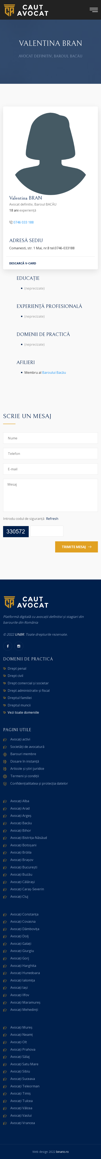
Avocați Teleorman (24, 1086)
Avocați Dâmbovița (24, 929)
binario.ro (62, 1152)
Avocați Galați (20, 943)
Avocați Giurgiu (22, 950)
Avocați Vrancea (22, 1123)
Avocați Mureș (21, 1027)
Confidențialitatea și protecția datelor (39, 783)
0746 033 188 (23, 222)
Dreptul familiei (20, 697)
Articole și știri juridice (27, 768)
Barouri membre (23, 754)
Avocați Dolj (19, 936)
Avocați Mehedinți (24, 1009)
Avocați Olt (18, 1042)
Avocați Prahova (22, 1049)
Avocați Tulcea (21, 1101)
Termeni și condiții (24, 776)
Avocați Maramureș (25, 1002)
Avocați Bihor (20, 830)
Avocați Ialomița (22, 980)
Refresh (52, 518)
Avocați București (23, 867)
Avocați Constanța (24, 914)
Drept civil (15, 675)
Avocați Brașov (21, 859)
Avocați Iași (19, 987)
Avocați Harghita (23, 965)
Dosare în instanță (24, 761)
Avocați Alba (19, 801)
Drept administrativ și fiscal (29, 690)
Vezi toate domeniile (23, 712)
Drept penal (17, 668)
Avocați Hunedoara (25, 973)
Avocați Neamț (21, 1034)
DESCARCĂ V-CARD (22, 263)
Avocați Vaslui (21, 1115)
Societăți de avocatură (27, 746)
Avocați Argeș (20, 815)
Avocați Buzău (21, 874)
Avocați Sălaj (20, 1056)
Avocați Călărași (22, 882)
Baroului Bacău (54, 372)
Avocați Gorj (19, 958)
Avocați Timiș (20, 1093)
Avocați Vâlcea (21, 1108)
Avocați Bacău (21, 823)
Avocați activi (20, 739)
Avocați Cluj (19, 896)
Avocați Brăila (20, 852)
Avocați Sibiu (20, 1071)
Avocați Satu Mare (24, 1064)
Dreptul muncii (19, 705)
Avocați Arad (20, 808)
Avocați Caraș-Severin (27, 889)
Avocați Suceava (22, 1078)
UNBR (19, 634)
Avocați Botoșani (23, 845)
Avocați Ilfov (19, 995)
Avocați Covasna (23, 921)
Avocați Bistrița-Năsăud (28, 837)
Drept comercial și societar (28, 683)
